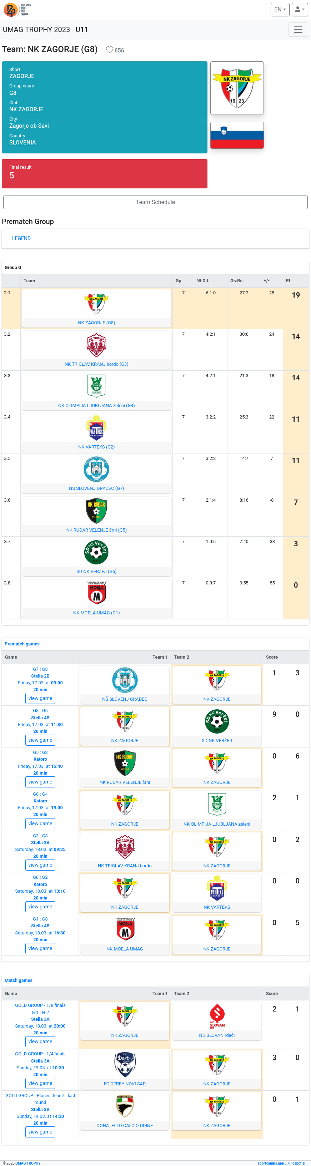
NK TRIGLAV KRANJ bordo (125, 865)
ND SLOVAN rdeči (217, 1035)
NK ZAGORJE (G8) (96, 322)
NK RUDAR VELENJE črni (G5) (96, 530)
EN (281, 9)
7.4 (274, 1163)
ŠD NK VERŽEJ (217, 740)
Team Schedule (155, 202)
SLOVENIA (22, 142)
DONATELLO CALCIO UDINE (125, 1125)
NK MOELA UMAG (124, 949)
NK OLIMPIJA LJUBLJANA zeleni (217, 824)
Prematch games (22, 644)
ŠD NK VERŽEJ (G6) (96, 571)
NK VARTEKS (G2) (96, 447)
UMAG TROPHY (27, 1163)
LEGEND (21, 238)
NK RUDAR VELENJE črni (125, 782)
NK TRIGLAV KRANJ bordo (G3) (97, 364)
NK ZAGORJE (26, 109)
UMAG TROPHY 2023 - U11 (45, 29)
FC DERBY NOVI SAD (125, 1083)
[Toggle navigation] (298, 29)
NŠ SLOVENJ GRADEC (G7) (96, 488)
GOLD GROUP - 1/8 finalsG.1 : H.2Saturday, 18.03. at (40, 1019)
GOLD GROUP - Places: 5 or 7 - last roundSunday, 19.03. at (40, 1109)
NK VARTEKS (217, 907)
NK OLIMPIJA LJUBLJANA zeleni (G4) (96, 405)
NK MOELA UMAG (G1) (96, 612)
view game (40, 698)
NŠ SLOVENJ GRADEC (124, 699)
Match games (18, 980)
